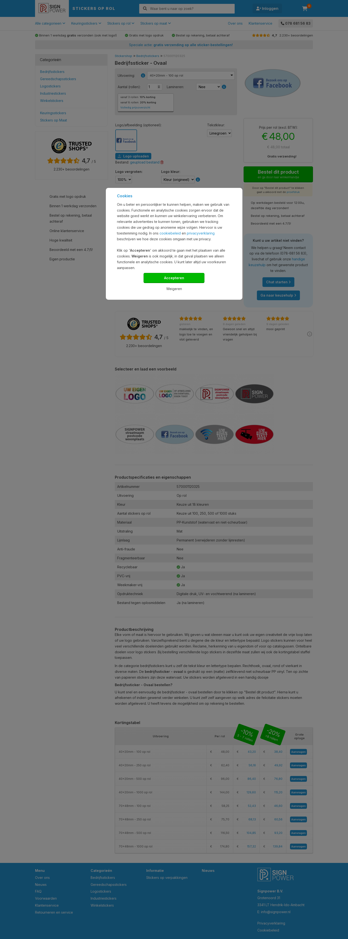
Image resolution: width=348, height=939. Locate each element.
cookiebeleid (170, 233)
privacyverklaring (201, 233)
